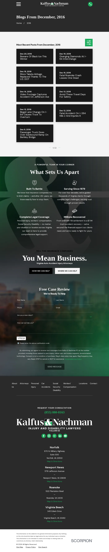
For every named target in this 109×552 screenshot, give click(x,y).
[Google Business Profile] (54, 436)
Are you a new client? (25, 315)
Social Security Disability (57, 386)
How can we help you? (25, 323)
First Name (21, 300)
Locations (83, 383)
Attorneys (24, 383)
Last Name (60, 300)
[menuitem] (19, 547)
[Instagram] (49, 436)
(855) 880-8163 (54, 412)
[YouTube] (65, 436)
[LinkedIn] (60, 436)
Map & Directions (54, 461)
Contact (93, 383)
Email (58, 308)
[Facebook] (43, 436)
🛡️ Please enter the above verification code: (33, 343)
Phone (19, 308)
